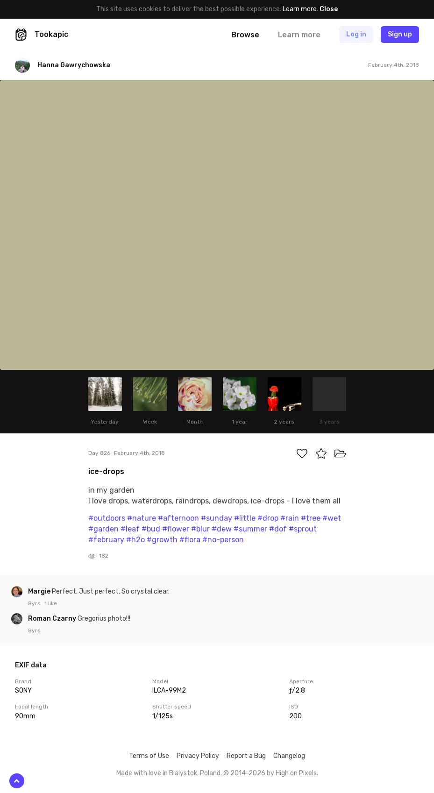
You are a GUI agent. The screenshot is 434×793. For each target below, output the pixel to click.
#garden (103, 528)
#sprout (303, 528)
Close (329, 9)
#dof (278, 528)
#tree (310, 518)
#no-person (223, 539)
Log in (356, 34)
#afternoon (178, 518)
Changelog (289, 756)
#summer (250, 528)
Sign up (400, 34)
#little (245, 518)
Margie (40, 591)
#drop (267, 518)
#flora (189, 539)
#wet (331, 518)
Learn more (300, 9)
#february (106, 539)
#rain (289, 518)
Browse (245, 34)
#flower (175, 528)
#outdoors (106, 518)
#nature (141, 518)
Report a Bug (246, 756)
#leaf (130, 528)
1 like (50, 603)
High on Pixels (296, 773)
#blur (200, 528)
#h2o (135, 539)
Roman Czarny (53, 619)
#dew (222, 528)
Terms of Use (149, 756)
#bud (151, 528)
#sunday (216, 518)
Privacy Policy (198, 756)
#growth (162, 539)
